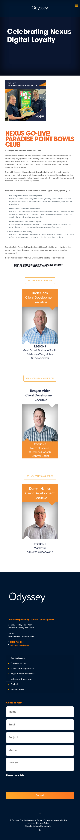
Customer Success (18, 663)
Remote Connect (18, 689)
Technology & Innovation (21, 679)
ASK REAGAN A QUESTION (40, 378)
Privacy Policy (43, 823)
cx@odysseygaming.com (20, 645)
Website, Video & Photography (38, 826)
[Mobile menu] (76, 5)
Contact (14, 684)
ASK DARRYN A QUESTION (40, 476)
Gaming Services (18, 658)
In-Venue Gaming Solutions (22, 668)
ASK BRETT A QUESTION (40, 280)
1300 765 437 (16, 642)
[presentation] (27, 783)
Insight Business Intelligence (22, 674)
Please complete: (15, 775)
